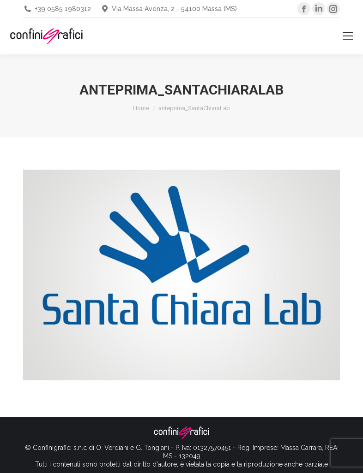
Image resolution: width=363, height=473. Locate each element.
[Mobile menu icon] (348, 36)
